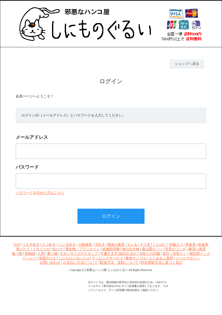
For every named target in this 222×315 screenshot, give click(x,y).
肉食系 (203, 245)
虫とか (57, 249)
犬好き (100, 245)
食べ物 (17, 254)
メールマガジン (187, 258)
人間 (41, 254)
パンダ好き (67, 245)
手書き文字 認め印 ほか (119, 254)
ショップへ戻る (187, 64)
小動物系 (85, 245)
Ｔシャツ (29, 258)
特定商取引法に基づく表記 (161, 263)
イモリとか (41, 249)
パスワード (27, 167)
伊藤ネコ (176, 245)
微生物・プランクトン (82, 249)
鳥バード (23, 249)
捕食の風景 (116, 245)
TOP (17, 245)
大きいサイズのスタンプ (79, 254)
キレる (132, 245)
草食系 (190, 245)
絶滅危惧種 (111, 249)
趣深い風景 (197, 249)
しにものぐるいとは (74, 258)
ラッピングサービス (107, 258)
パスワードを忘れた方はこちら (40, 193)
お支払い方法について (80, 263)
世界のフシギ (175, 249)
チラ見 (145, 245)
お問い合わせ (50, 263)
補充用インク (199, 254)
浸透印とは (47, 258)
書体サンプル (135, 258)
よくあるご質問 (161, 258)
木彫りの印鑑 (149, 254)
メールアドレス (32, 137)
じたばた (159, 245)
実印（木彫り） (174, 254)
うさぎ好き (31, 245)
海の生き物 (130, 249)
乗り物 (52, 254)
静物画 (30, 254)
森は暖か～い (152, 249)
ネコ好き (49, 245)
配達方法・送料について (119, 263)
